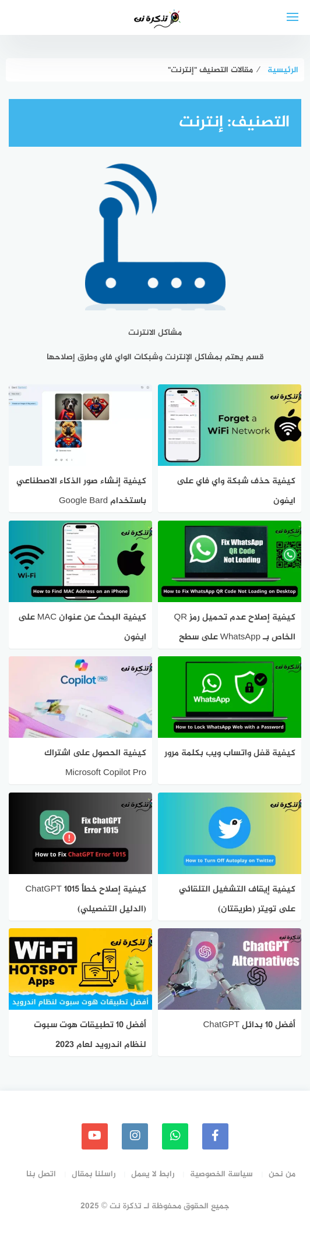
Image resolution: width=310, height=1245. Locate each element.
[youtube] (95, 1136)
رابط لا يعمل (152, 1174)
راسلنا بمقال (93, 1174)
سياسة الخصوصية (221, 1174)
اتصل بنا (41, 1174)
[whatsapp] (175, 1136)
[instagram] (135, 1136)
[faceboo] (215, 1136)
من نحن (282, 1174)
